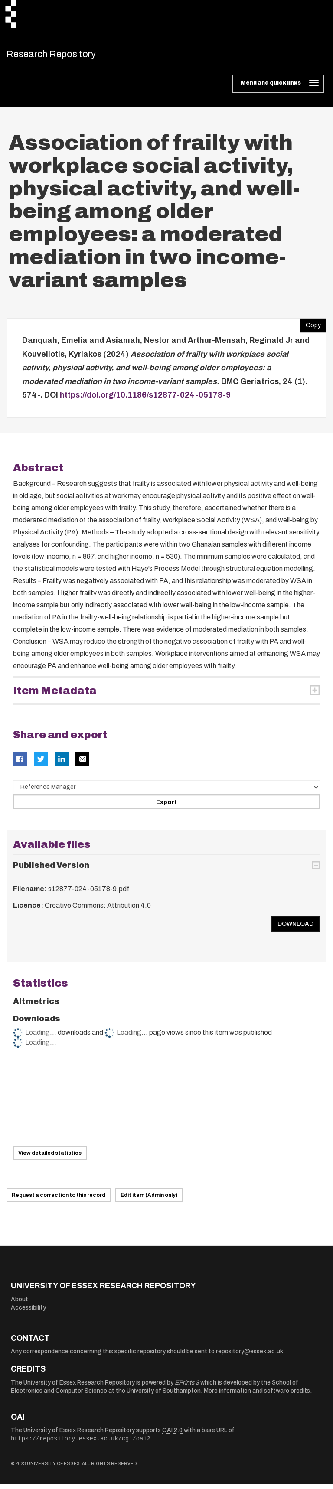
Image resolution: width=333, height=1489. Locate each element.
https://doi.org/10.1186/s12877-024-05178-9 (145, 399)
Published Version (51, 870)
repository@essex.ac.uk (249, 1356)
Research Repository (67, 56)
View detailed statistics (50, 1158)
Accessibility (28, 1312)
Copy (310, 328)
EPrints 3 (187, 1387)
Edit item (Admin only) (149, 1200)
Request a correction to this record (58, 1200)
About (19, 1303)
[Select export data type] (166, 791)
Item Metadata (55, 695)
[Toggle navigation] (278, 88)
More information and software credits (257, 1395)
